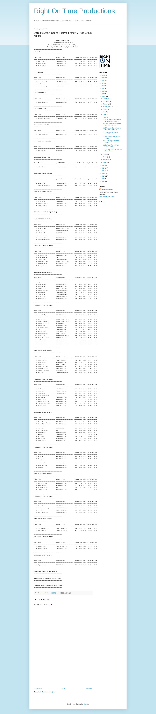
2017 (103, 165)
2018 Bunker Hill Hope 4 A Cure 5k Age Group (112, 150)
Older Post (89, 689)
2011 (103, 181)
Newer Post (38, 689)
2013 (103, 176)
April (104, 154)
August (105, 109)
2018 (103, 96)
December (106, 99)
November (106, 101)
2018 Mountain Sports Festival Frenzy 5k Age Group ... (112, 120)
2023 (103, 83)
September (106, 106)
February (106, 159)
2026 (103, 75)
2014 (103, 173)
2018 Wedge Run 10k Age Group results (111, 145)
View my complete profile (106, 197)
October (105, 104)
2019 (103, 94)
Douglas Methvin (107, 189)
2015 (103, 171)
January (105, 162)
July (104, 112)
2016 (103, 168)
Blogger (86, 704)
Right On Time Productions (74, 11)
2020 (103, 91)
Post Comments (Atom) (49, 692)
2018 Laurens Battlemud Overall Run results (110, 133)
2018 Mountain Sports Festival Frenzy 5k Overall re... (112, 128)
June (104, 114)
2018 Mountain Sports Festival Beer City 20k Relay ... (112, 124)
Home (63, 689)
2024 (103, 80)
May (104, 117)
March (105, 157)
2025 (103, 78)
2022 (103, 86)
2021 (103, 88)
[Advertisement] (63, 671)
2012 (103, 178)
